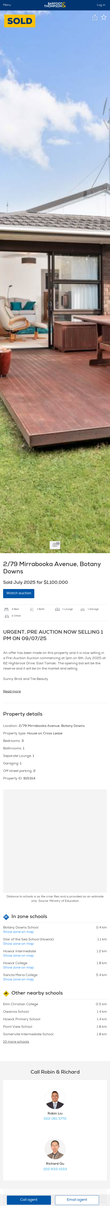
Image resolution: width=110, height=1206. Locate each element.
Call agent (28, 1200)
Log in (101, 5)
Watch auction (18, 593)
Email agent (77, 1200)
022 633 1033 (55, 1169)
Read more (12, 691)
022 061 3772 (55, 1119)
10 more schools (16, 1042)
